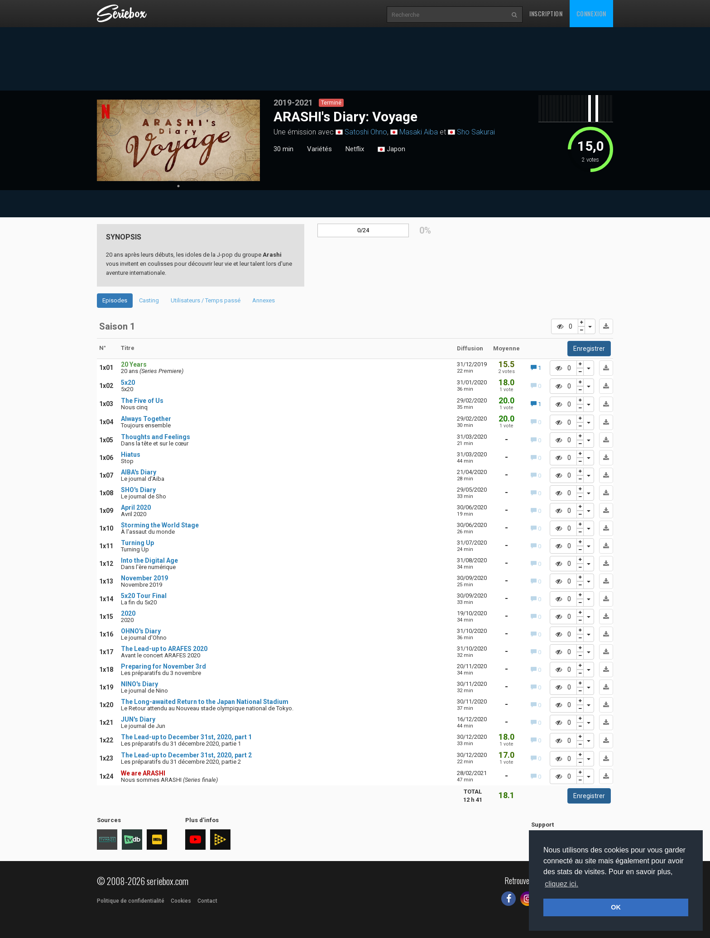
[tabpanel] (178, 140)
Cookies (181, 901)
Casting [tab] (149, 300)
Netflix (354, 149)
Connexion (591, 13)
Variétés (319, 149)
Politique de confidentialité (130, 901)
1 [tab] (178, 186)
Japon (391, 149)
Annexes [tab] (263, 300)
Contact (207, 901)
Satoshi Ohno (366, 132)
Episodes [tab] (114, 300)
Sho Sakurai (476, 132)
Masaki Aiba (418, 132)
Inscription (546, 13)
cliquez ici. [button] (561, 884)
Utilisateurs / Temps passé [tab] (205, 300)
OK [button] (616, 907)
